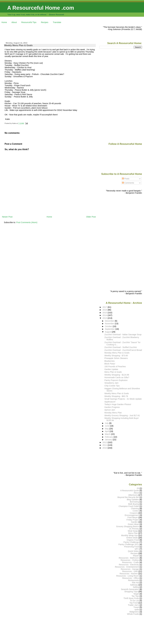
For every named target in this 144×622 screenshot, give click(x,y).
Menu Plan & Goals (113, 372)
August (108, 332)
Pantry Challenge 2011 (128, 544)
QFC (137, 549)
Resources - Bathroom (129, 558)
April (107, 431)
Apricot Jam (109, 410)
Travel (136, 607)
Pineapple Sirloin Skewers (116, 358)
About (14, 22)
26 (138, 488)
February (109, 437)
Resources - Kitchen (129, 573)
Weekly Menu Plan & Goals (18, 45)
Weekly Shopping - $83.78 (116, 396)
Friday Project (132, 520)
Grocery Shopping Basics (127, 526)
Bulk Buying (133, 504)
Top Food (133, 603)
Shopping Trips (131, 591)
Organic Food (133, 540)
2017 (105, 307)
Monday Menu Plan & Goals (117, 353)
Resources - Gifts (130, 571)
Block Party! (109, 364)
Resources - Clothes (130, 560)
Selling (136, 587)
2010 (105, 448)
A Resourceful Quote (129, 490)
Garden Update (111, 369)
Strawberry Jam (111, 383)
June (107, 426)
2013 (105, 318)
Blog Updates (133, 499)
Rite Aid (135, 582)
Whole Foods (133, 614)
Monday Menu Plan (113, 413)
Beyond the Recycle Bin (128, 497)
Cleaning (135, 508)
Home (4, 22)
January (109, 439)
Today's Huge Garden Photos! (117, 404)
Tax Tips (135, 596)
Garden (134, 522)
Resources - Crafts (130, 562)
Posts (125, 178)
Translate (57, 22)
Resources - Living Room (127, 576)
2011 (105, 445)
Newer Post (7, 217)
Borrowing (134, 502)
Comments (128, 183)
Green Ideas (133, 524)
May (107, 429)
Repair (136, 556)
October (109, 326)
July (107, 423)
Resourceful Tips (28, 22)
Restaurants (133, 580)
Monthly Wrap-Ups (129, 535)
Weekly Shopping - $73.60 (116, 355)
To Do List (134, 600)
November (110, 323)
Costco (136, 511)
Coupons (134, 513)
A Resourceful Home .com (40, 8)
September (110, 329)
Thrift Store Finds (131, 598)
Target (136, 594)
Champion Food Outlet (129, 506)
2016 (105, 310)
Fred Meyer (133, 517)
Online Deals (132, 538)
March (108, 434)
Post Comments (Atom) (26, 222)
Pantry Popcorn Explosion (116, 380)
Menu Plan (133, 533)
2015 (105, 312)
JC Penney (134, 529)
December (110, 321)
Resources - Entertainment (127, 567)
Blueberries (109, 361)
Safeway (134, 585)
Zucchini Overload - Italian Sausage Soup (123, 334)
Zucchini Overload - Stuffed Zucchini (120, 347)
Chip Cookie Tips (112, 386)
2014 (105, 315)
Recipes (44, 22)
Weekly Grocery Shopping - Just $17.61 (122, 415)
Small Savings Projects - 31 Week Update (123, 399)
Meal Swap (133, 531)
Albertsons (133, 495)
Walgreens (134, 612)
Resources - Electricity (129, 564)
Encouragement (132, 515)
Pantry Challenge (131, 542)
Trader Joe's (133, 605)
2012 (105, 442)
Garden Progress (112, 407)
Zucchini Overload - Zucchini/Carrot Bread (123, 350)
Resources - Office (130, 578)
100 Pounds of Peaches (115, 366)
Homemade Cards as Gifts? (116, 377)
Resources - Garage (130, 569)
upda (136, 609)
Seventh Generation (130, 589)
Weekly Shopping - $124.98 (116, 375)
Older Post (91, 217)
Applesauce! (110, 402)
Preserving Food (131, 547)
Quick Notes (133, 551)
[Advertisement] (53, 32)
